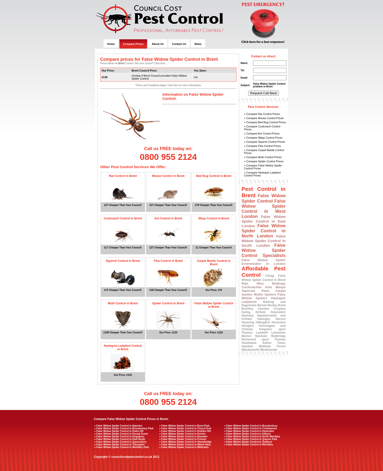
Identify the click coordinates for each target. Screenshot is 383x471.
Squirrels (248, 291)
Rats (245, 283)
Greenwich (278, 312)
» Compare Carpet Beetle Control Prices (264, 151)
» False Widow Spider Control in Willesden (184, 447)
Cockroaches (252, 287)
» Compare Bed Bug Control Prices (265, 122)
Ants (268, 287)
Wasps (281, 287)
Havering (248, 322)
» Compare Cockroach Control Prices (262, 128)
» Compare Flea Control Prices (262, 145)
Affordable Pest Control (264, 272)
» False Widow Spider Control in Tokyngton (119, 444)
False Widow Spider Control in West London (264, 209)
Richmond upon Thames (264, 339)
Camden (263, 308)
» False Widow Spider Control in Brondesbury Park (123, 428)
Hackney (248, 315)
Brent (282, 305)
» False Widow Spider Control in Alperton (118, 425)
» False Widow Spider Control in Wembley (248, 444)
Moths (258, 294)
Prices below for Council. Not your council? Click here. (133, 63)
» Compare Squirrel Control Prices (264, 141)
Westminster (268, 349)
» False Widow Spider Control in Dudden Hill (185, 431)
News (198, 43)
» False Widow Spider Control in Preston (182, 439)
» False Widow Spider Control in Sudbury (248, 441)
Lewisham (278, 332)
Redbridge (278, 336)
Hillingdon (263, 322)
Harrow (281, 319)
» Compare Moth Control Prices (263, 157)
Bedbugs (279, 283)
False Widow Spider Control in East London (264, 221)
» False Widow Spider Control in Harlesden (249, 431)
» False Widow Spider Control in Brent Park (184, 425)
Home (111, 43)
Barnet (262, 305)
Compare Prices (133, 43)
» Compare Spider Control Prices (263, 161)
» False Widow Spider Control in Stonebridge (185, 441)
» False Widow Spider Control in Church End (185, 428)
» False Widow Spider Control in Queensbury (120, 441)
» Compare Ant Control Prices (262, 133)
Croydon (280, 308)
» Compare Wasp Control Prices (263, 137)
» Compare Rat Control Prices (262, 114)
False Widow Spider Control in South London (264, 240)
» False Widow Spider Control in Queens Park (250, 439)
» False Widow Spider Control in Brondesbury (250, 425)
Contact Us (179, 43)
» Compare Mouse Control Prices (264, 118)
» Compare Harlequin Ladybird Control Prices (262, 174)
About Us (158, 43)
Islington (248, 326)
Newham (261, 336)
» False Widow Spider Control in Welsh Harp (185, 444)
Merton (246, 336)
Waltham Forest (272, 346)
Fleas (265, 291)
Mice (260, 283)
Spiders (270, 294)
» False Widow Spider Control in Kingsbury (119, 436)
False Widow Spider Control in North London (264, 230)
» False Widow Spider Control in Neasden (183, 436)
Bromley (247, 308)
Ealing (246, 312)
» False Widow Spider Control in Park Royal (119, 439)
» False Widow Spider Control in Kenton (182, 433)
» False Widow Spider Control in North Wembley (252, 436)
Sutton (266, 343)
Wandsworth (250, 349)
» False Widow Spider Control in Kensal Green (121, 433)
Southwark (249, 343)
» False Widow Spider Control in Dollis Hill (118, 431)
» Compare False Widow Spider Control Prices (263, 167)
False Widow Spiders (264, 296)
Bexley (272, 305)
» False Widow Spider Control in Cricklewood (250, 428)
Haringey (263, 319)
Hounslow (279, 322)
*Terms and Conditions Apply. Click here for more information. (168, 85)
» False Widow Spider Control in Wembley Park (121, 447)
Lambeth (262, 332)
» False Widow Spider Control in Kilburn (247, 433)
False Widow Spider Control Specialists (264, 250)
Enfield (260, 312)
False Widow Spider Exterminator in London (264, 262)
